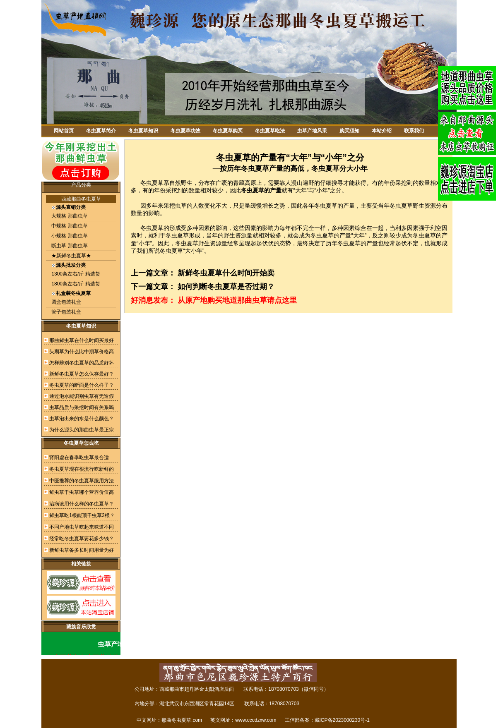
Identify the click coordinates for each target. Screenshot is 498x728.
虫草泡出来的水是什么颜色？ (81, 418)
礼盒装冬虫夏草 (73, 293)
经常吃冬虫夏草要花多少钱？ (81, 538)
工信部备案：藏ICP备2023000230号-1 (327, 720)
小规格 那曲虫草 (69, 236)
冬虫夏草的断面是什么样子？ (81, 385)
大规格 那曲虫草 (69, 216)
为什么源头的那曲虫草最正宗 (81, 430)
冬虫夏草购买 (228, 131)
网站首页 (64, 131)
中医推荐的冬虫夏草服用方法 (81, 481)
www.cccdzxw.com (255, 720)
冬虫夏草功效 (185, 131)
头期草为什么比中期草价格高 (81, 351)
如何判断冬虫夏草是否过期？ (226, 287)
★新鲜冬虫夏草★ (70, 256)
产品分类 (81, 185)
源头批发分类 (71, 265)
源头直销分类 (71, 207)
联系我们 (414, 131)
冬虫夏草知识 (143, 131)
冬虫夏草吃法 (270, 131)
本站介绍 (382, 131)
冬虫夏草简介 (101, 131)
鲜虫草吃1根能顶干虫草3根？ (81, 515)
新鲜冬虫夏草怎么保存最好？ (81, 374)
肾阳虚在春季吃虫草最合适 (79, 457)
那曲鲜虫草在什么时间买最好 (81, 340)
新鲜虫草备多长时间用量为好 (81, 550)
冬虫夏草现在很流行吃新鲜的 (81, 469)
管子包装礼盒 (65, 312)
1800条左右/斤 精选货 (75, 284)
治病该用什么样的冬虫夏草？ (81, 504)
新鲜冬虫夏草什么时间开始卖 (226, 273)
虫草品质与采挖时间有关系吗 (81, 407)
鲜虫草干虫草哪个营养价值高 (81, 492)
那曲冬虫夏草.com (181, 720)
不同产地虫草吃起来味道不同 (81, 527)
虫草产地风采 (312, 131)
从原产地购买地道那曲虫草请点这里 (237, 300)
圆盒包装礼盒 (65, 302)
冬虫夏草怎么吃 (81, 443)
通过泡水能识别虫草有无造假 (81, 396)
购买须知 (349, 131)
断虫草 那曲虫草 (69, 246)
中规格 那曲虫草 (69, 226)
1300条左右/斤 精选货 (75, 274)
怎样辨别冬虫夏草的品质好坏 (81, 363)
